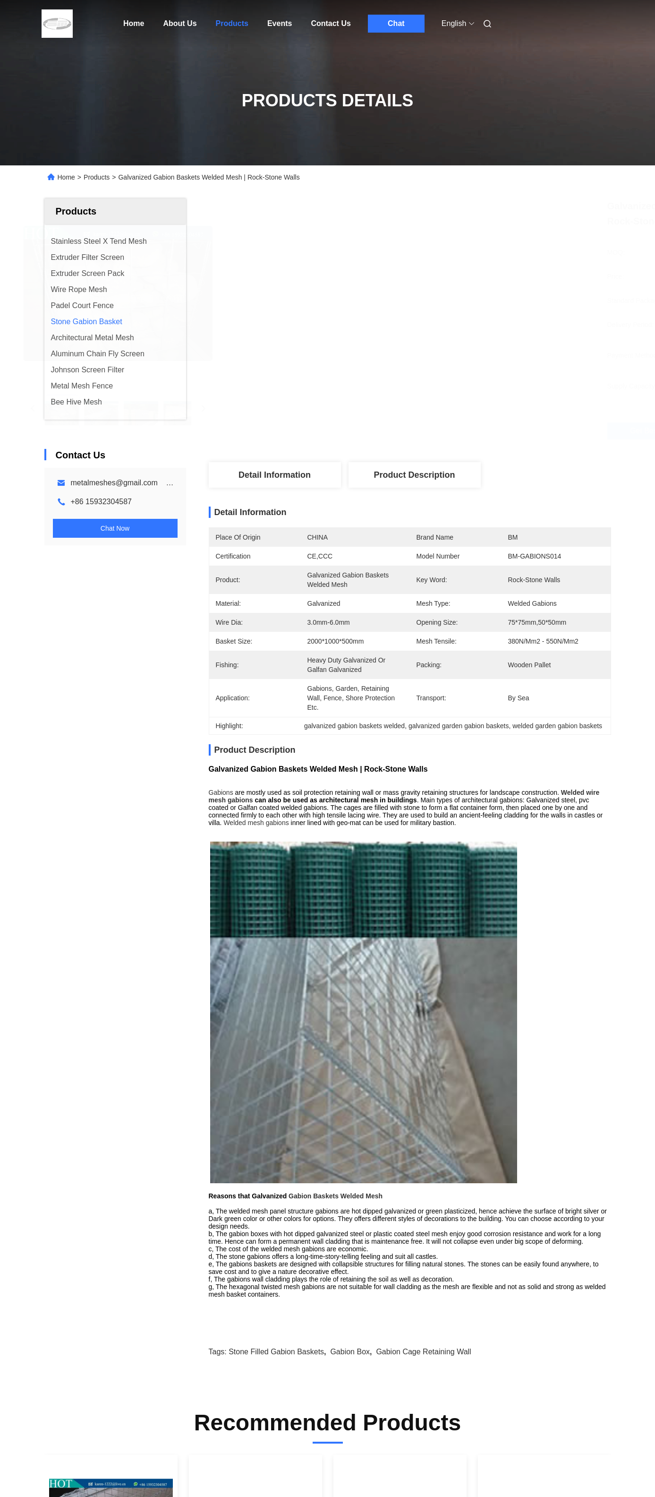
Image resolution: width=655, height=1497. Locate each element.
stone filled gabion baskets (276, 1016)
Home (133, 23)
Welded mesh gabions (255, 822)
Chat (396, 23)
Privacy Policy (125, 1478)
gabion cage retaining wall (423, 1016)
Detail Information (274, 475)
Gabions (221, 792)
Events (279, 23)
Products (232, 23)
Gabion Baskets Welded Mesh (336, 860)
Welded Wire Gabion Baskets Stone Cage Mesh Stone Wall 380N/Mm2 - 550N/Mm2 (254, 1266)
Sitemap (85, 1478)
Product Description (414, 475)
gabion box (350, 1016)
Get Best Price (459, 431)
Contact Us (330, 23)
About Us (179, 23)
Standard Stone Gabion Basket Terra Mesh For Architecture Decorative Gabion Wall (544, 1266)
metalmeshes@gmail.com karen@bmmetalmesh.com (164, 483)
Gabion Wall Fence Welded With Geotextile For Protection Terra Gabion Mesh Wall (392, 1266)
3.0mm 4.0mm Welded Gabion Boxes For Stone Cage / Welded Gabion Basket (103, 1266)
